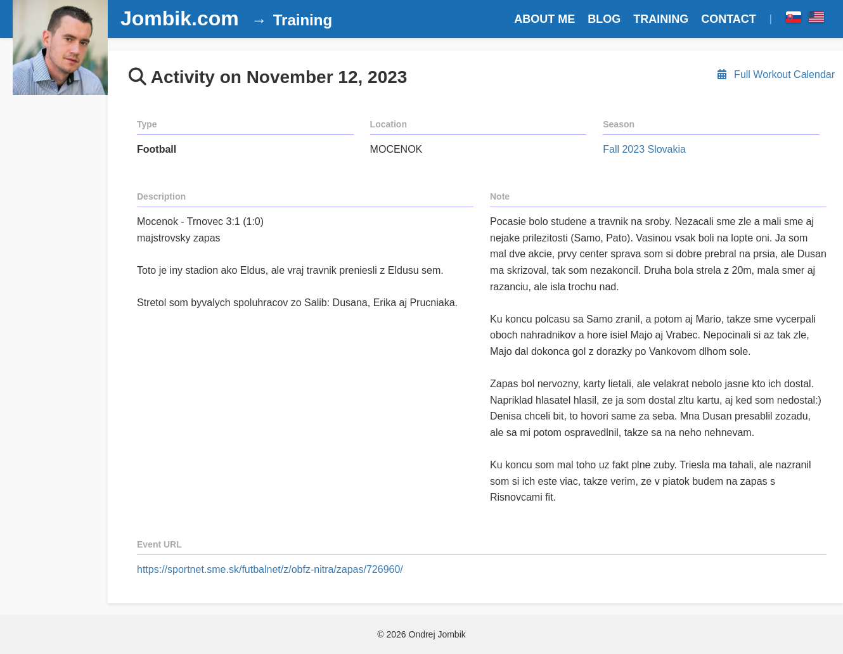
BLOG (604, 19)
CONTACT (728, 19)
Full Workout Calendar (775, 74)
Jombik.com (179, 18)
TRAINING (660, 19)
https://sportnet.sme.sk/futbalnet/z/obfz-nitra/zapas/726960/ (270, 569)
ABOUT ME (544, 19)
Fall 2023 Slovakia (644, 149)
